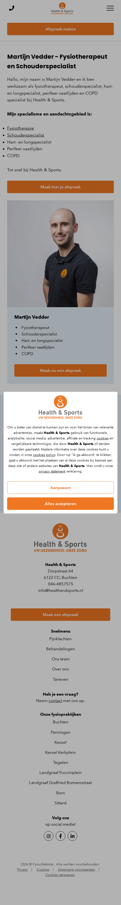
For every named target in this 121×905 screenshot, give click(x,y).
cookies (103, 438)
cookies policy (44, 455)
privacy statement (52, 471)
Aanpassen (60, 487)
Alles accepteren (60, 503)
